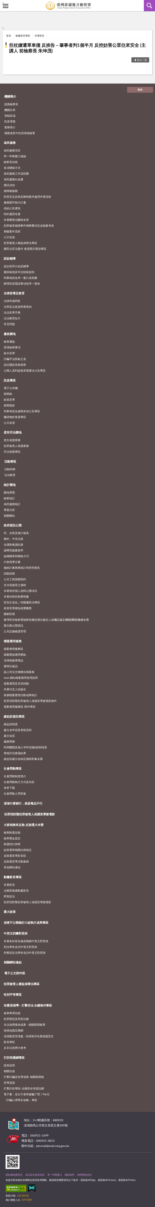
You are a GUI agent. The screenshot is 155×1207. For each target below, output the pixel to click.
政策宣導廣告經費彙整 (18, 608)
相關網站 (9, 515)
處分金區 (9, 735)
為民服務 (10, 142)
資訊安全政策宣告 (35, 1174)
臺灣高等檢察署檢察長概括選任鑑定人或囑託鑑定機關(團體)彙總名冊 (46, 619)
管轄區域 (9, 115)
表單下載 (9, 787)
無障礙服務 (11, 190)
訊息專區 (10, 380)
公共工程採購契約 (15, 579)
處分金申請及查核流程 (18, 730)
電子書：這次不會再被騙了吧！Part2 (26, 1094)
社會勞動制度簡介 (15, 776)
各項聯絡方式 (12, 167)
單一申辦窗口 (54, 1174)
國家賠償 (9, 614)
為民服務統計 (12, 504)
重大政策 (10, 911)
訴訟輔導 (10, 258)
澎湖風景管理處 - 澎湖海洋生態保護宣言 (29, 1036)
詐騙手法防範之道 (15, 359)
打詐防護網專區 (14, 1057)
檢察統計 (9, 498)
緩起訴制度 (11, 724)
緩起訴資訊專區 (14, 716)
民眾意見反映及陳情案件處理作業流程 (27, 196)
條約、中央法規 (13, 538)
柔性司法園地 (13, 432)
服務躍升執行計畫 (15, 202)
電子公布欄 (11, 388)
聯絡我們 (69, 1174)
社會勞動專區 (13, 768)
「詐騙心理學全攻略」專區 (20, 1100)
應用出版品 (11, 666)
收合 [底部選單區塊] (140, 89)
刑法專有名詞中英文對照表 (20, 946)
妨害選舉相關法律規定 (18, 849)
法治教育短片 (12, 318)
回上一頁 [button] (142, 59)
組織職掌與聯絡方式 (16, 556)
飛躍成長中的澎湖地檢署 (19, 133)
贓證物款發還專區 (15, 417)
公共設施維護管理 (15, 631)
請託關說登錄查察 (15, 364)
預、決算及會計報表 (16, 533)
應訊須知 (9, 185)
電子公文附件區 (14, 973)
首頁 (8, 35)
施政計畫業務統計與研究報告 (22, 567)
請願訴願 (9, 573)
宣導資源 (9, 1082)
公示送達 (9, 237)
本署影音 (39, 35)
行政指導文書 (12, 561)
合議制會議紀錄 (13, 544)
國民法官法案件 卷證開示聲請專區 (25, 248)
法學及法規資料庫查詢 (18, 306)
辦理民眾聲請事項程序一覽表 (22, 283)
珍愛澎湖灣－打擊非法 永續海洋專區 (28, 1005)
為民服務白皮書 (13, 179)
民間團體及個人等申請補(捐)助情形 (25, 747)
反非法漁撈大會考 (15, 1047)
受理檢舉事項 (12, 347)
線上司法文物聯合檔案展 (19, 672)
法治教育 (9, 475)
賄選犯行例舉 (12, 844)
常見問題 (9, 324)
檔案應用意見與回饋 (16, 683)
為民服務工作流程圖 (16, 173)
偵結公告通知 (12, 208)
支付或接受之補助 (15, 585)
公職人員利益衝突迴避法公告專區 (25, 370)
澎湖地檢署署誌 (13, 660)
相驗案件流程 (12, 231)
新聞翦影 (9, 405)
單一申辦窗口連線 (15, 156)
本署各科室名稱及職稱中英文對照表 (26, 941)
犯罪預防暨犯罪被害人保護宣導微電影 (29, 814)
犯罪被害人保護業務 (16, 445)
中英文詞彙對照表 (16, 933)
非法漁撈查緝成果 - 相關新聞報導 (24, 1024)
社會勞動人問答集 (15, 793)
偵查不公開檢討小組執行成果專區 (26, 922)
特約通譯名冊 (12, 214)
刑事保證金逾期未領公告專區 (22, 411)
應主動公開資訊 (13, 625)
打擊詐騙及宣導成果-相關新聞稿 (24, 1076)
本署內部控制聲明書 (16, 596)
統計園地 (10, 484)
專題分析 (9, 509)
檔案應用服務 (13, 641)
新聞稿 (8, 393)
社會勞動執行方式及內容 (19, 782)
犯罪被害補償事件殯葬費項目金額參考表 (29, 225)
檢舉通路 (9, 341)
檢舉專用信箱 (12, 1013)
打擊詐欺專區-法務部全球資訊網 (24, 1088)
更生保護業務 (12, 440)
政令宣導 (9, 353)
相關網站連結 (13, 962)
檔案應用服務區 (13, 648)
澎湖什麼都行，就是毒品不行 (23, 803)
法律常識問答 (12, 301)
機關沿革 (9, 110)
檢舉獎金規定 (12, 838)
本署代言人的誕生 (15, 689)
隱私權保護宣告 (14, 1174)
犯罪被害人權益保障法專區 (20, 243)
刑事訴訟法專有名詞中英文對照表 (25, 952)
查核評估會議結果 (15, 753)
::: (3, 2)
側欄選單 (5, 6)
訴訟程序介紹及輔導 (16, 266)
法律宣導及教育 (14, 293)
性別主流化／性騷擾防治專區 (22, 602)
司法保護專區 (12, 451)
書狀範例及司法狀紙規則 (19, 272)
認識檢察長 (11, 104)
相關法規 (9, 1071)
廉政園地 (10, 334)
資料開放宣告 (84, 1174)
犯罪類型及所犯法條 (16, 1018)
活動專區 (10, 461)
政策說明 (9, 1065)
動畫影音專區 (23, 35)
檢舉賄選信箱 (12, 832)
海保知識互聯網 (13, 1030)
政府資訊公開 (13, 525)
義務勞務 (9, 741)
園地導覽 (9, 492)
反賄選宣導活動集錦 (16, 861)
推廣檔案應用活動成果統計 (20, 695)
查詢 (149, 5)
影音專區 (9, 1042)
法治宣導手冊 (12, 312)
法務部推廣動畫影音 (16, 890)
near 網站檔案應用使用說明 (21, 677)
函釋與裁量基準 (13, 550)
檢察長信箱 (11, 162)
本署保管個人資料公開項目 (20, 590)
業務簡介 (9, 127)
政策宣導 (9, 399)
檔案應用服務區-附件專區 (20, 706)
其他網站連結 (12, 867)
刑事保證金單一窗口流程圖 (20, 277)
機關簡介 (10, 96)
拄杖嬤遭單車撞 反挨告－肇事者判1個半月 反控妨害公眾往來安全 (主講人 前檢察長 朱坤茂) (77, 47)
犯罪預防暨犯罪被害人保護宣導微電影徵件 (30, 700)
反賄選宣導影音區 (15, 855)
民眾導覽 (9, 121)
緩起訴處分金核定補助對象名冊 (23, 758)
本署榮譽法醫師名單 (16, 219)
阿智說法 (9, 896)
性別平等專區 (13, 994)
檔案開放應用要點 (15, 654)
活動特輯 (9, 469)
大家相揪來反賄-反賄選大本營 (24, 824)
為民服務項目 (12, 150)
